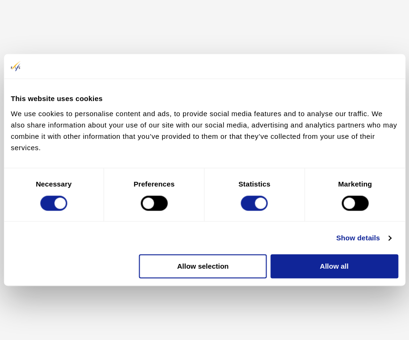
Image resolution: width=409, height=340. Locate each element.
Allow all (334, 267)
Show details (358, 238)
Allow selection (203, 267)
